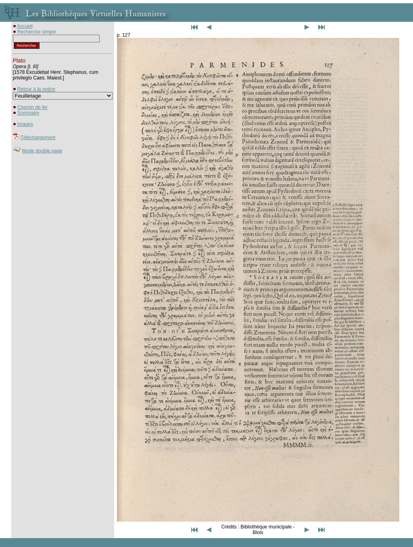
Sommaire (28, 113)
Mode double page (42, 151)
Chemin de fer (32, 107)
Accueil (25, 26)
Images (25, 124)
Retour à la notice (36, 89)
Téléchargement (38, 137)
